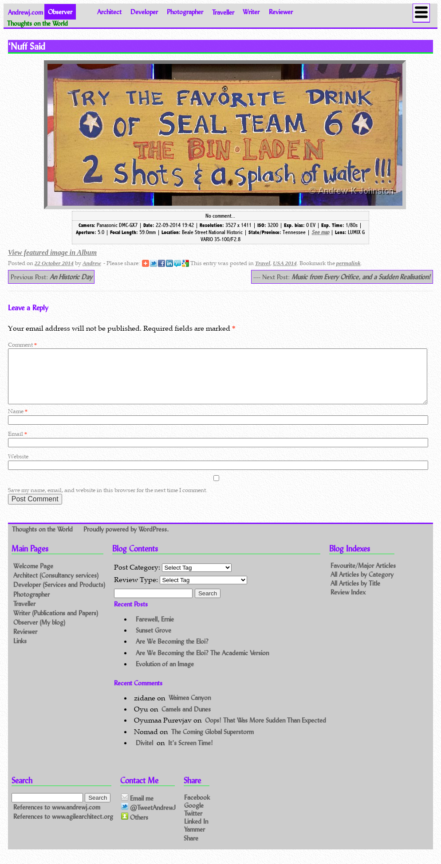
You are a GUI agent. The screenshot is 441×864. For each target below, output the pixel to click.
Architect (109, 12)
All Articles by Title (355, 594)
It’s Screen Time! (190, 753)
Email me (137, 808)
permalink (348, 263)
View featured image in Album (52, 252)
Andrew (92, 263)
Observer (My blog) (39, 633)
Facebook (197, 807)
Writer (251, 12)
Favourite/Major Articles (363, 576)
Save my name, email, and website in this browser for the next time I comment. (107, 500)
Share (191, 848)
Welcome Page (33, 576)
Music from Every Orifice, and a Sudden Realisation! (360, 277)
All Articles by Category (362, 585)
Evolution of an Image (165, 674)
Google (194, 816)
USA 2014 (285, 263)
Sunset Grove (153, 641)
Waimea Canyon (190, 708)
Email (17, 444)
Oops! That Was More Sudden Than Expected (265, 731)
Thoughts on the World (43, 539)
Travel (262, 263)
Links (20, 651)
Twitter (193, 824)
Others (134, 827)
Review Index (348, 602)
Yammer (194, 840)
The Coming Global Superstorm (212, 742)
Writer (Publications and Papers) (55, 623)
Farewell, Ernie (155, 630)
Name (18, 422)
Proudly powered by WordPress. (126, 539)
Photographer (185, 12)
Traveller (223, 12)
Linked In (196, 832)
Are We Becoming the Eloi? (172, 652)
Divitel (144, 753)
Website (18, 467)
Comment (22, 344)
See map (320, 232)
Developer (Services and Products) (59, 595)
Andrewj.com (25, 12)
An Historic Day (71, 277)
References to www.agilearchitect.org (63, 827)
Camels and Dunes (186, 719)
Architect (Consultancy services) (55, 586)
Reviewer (281, 12)
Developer (144, 12)
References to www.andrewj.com (56, 817)
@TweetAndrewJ (148, 817)
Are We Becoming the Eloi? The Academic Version (202, 663)
